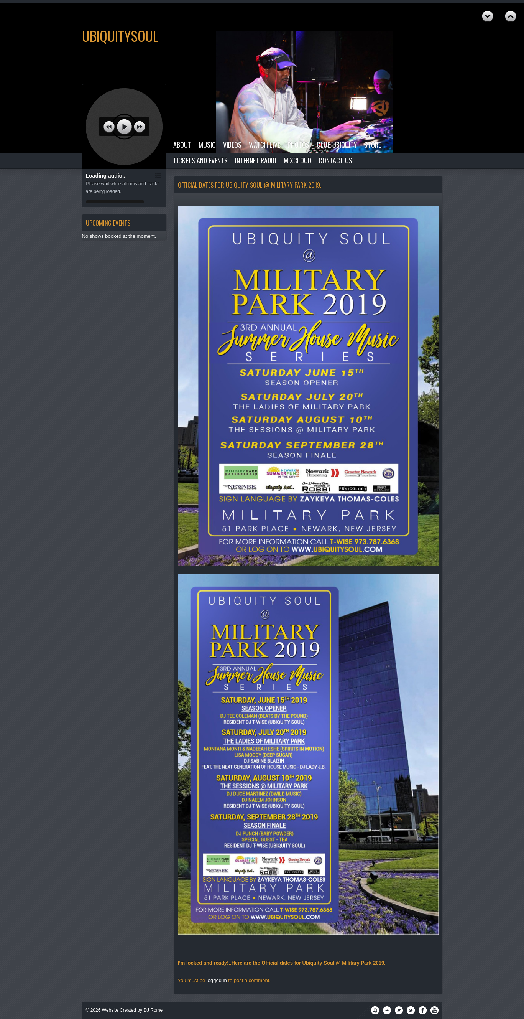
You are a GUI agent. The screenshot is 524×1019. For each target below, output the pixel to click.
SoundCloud (387, 1010)
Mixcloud (297, 160)
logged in (217, 980)
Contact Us (335, 160)
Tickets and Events (200, 160)
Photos (298, 145)
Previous (487, 16)
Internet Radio (255, 160)
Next (510, 16)
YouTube (434, 1010)
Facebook (423, 1010)
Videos (232, 145)
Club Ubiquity (337, 145)
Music (207, 145)
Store (372, 145)
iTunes (375, 1010)
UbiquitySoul (120, 35)
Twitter (411, 1010)
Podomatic (399, 1010)
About (182, 145)
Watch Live (264, 145)
